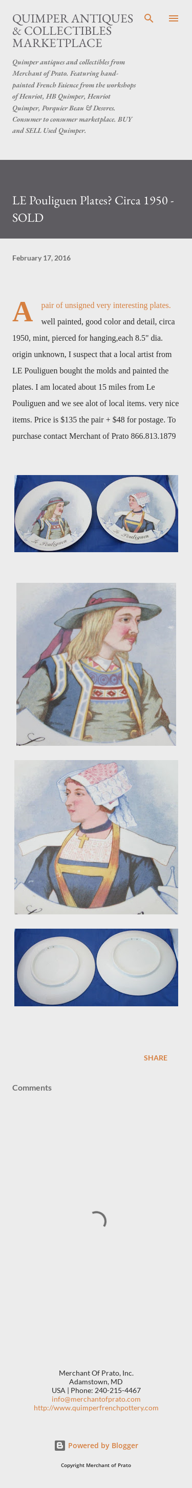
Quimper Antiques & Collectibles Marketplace (72, 30)
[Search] (149, 18)
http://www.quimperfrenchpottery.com (96, 1407)
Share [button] (155, 1057)
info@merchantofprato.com (96, 1399)
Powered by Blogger (96, 1445)
